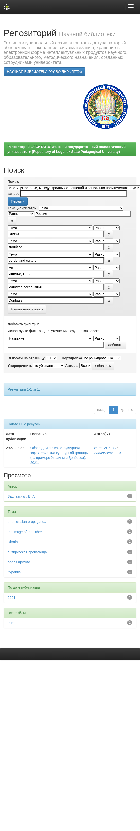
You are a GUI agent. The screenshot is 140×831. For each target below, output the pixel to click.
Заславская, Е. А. (108, 453)
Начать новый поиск (27, 309)
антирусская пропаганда (27, 552)
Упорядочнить (20, 366)
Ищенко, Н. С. (105, 448)
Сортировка (72, 358)
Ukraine (13, 542)
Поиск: (13, 182)
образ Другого (19, 562)
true (11, 623)
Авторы (71, 366)
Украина (14, 572)
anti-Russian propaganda (27, 522)
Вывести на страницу (26, 358)
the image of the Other (25, 532)
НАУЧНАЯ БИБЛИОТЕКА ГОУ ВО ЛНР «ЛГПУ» (44, 72)
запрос (13, 194)
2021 (11, 598)
